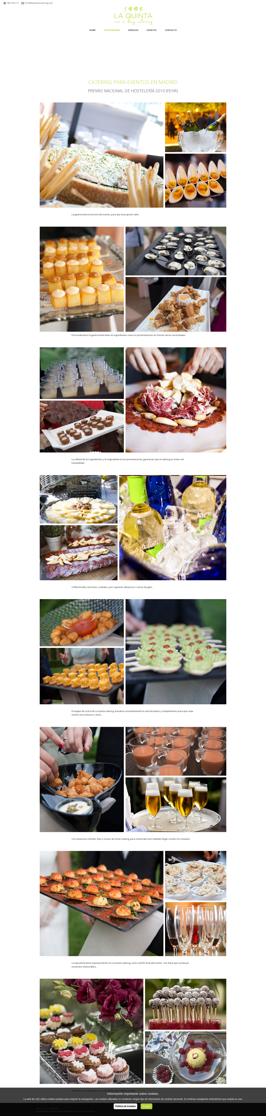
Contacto (171, 30)
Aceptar (146, 1106)
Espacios (133, 30)
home (92, 30)
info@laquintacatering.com (39, 2)
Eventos (151, 30)
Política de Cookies (125, 1106)
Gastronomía (112, 30)
